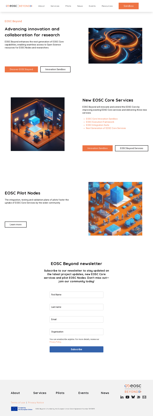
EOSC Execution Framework (100, 122)
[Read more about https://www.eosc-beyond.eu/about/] (21, 69)
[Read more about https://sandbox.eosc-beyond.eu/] (55, 69)
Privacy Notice (36, 402)
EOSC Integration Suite (97, 125)
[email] (76, 319)
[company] (76, 332)
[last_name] (76, 307)
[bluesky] (133, 397)
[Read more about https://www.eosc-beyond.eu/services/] (131, 148)
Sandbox (129, 5)
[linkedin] (121, 397)
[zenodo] (138, 397)
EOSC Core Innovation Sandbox (102, 119)
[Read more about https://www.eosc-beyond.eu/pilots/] (16, 225)
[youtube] (127, 397)
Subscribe (76, 349)
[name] (76, 295)
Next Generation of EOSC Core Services (106, 128)
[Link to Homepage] (133, 389)
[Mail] (143, 397)
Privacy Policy (55, 342)
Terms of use (18, 402)
